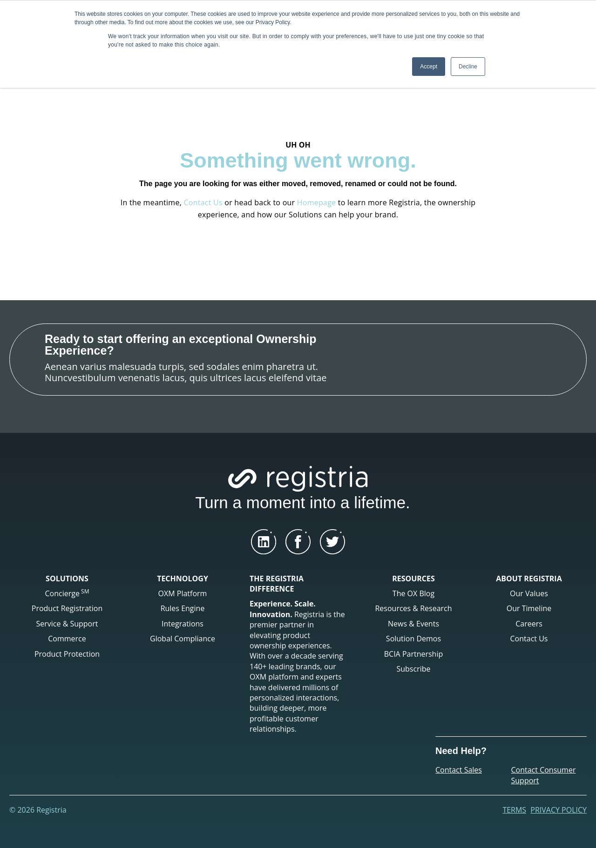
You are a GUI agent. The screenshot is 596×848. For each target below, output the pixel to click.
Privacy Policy (558, 810)
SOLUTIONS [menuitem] (67, 578)
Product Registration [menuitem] (67, 608)
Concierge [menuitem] (67, 593)
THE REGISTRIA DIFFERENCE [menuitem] (277, 583)
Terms (514, 810)
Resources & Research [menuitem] (413, 608)
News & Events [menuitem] (413, 624)
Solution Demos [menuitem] (413, 638)
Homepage (316, 202)
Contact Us (202, 202)
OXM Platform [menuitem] (182, 593)
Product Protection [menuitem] (67, 654)
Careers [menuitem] (528, 624)
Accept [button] (428, 66)
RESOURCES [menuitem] (413, 578)
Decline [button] (468, 66)
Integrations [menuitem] (182, 624)
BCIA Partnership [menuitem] (413, 654)
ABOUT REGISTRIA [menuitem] (529, 578)
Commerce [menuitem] (67, 638)
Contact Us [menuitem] (529, 638)
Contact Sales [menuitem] (458, 770)
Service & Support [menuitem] (67, 624)
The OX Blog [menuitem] (413, 593)
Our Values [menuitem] (529, 593)
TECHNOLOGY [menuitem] (182, 578)
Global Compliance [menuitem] (182, 638)
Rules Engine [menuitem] (183, 608)
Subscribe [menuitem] (413, 669)
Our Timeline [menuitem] (529, 608)
